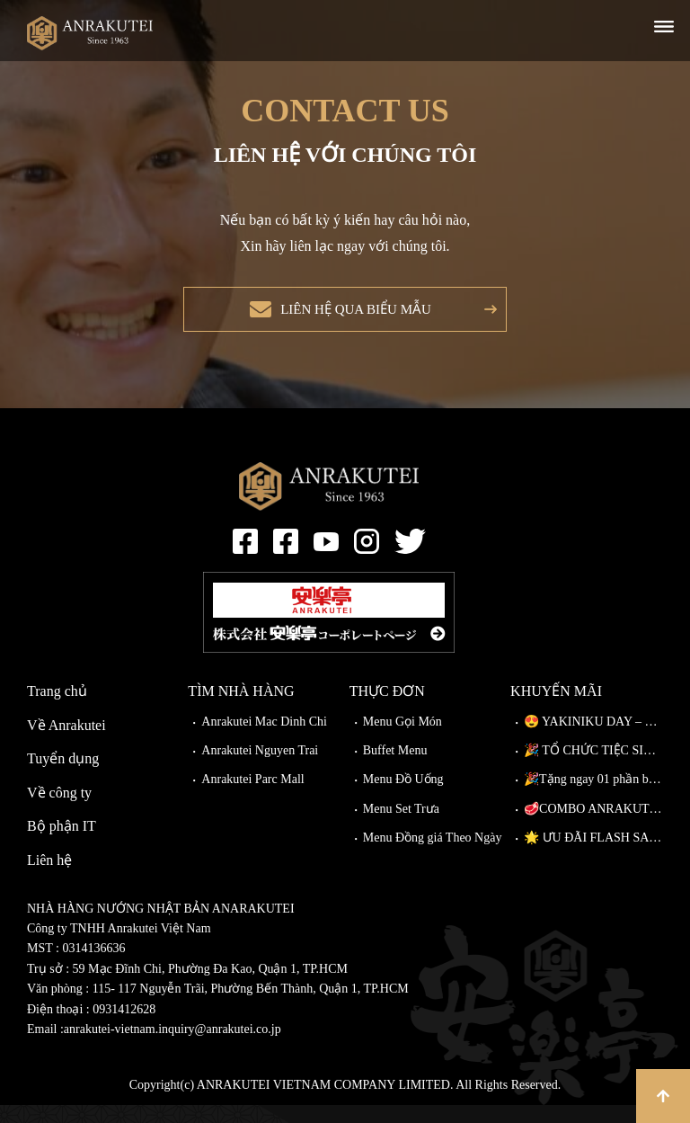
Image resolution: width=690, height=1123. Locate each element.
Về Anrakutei (66, 743)
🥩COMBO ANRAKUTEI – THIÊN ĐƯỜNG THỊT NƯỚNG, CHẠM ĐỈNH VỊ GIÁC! (593, 826)
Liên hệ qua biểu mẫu (350, 317)
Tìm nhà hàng (241, 709)
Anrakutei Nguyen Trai (259, 768)
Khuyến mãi (556, 709)
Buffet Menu (395, 768)
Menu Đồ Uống (403, 797)
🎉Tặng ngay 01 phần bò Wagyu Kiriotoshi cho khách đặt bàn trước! (593, 797)
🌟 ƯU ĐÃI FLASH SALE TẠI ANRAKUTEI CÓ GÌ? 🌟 (593, 855)
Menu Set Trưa (401, 826)
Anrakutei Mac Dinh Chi (264, 739)
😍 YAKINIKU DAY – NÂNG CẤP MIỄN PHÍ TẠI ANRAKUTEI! (593, 739)
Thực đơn (387, 709)
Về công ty (59, 810)
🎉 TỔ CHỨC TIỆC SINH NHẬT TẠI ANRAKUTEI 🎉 (593, 768)
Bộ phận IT (61, 843)
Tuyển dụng (63, 776)
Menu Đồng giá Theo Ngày (432, 855)
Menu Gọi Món (402, 739)
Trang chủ (57, 709)
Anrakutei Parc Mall (252, 797)
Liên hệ (49, 878)
